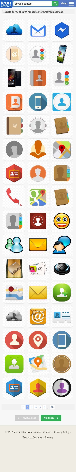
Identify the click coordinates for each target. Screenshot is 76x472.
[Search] (55, 3)
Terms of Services (32, 437)
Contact (47, 432)
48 (52, 407)
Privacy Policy (61, 432)
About (37, 432)
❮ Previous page (27, 418)
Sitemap (49, 437)
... (48, 407)
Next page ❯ (51, 418)
